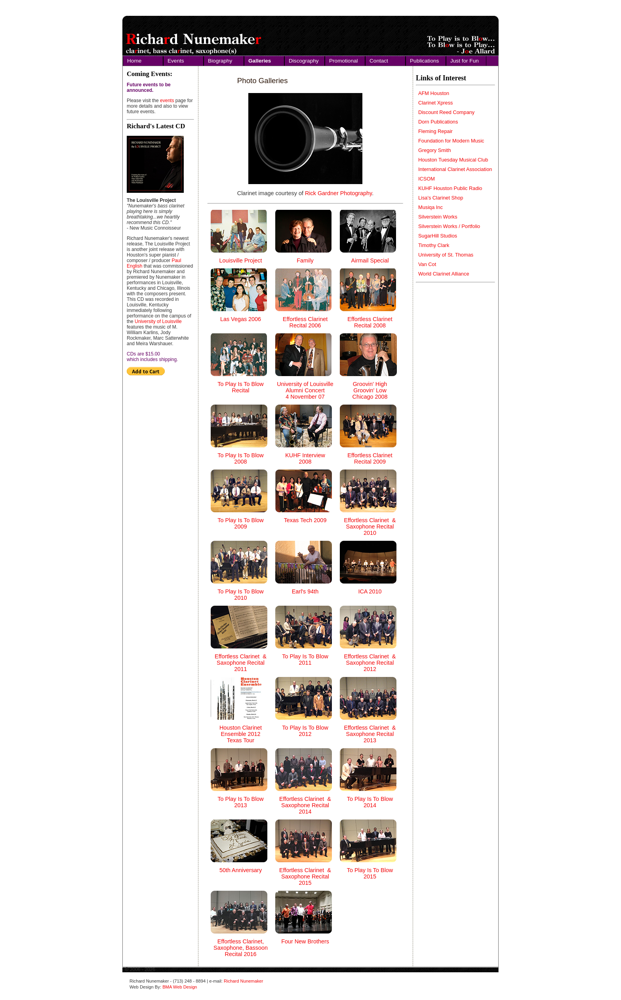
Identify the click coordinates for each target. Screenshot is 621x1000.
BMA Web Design (179, 987)
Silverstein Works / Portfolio (449, 226)
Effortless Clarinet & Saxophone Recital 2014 (305, 805)
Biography (220, 61)
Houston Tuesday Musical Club (453, 160)
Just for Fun (464, 61)
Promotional (343, 61)
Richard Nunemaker (243, 981)
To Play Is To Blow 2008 (240, 458)
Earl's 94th (305, 591)
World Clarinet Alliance (443, 274)
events (167, 100)
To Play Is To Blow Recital (240, 387)
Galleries (259, 61)
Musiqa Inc (430, 207)
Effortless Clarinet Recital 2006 (305, 322)
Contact (379, 61)
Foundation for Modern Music (451, 141)
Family (305, 260)
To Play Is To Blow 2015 (370, 873)
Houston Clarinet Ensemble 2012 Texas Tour (240, 733)
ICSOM (426, 179)
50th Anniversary (240, 870)
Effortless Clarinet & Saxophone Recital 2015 (305, 876)
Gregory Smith (434, 150)
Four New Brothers (305, 941)
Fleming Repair (435, 131)
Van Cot (427, 264)
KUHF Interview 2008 (305, 458)
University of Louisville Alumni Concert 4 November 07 (305, 390)
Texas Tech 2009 (305, 520)
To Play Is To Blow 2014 (370, 802)
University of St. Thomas (445, 255)
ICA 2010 (369, 591)
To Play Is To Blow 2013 (240, 802)
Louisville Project (240, 260)
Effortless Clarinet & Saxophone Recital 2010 (370, 526)
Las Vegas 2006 (240, 319)
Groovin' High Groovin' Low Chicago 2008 (370, 390)
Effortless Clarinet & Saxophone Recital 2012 (370, 662)
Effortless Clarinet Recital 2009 (369, 458)
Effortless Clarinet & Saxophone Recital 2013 (370, 733)
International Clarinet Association (455, 169)
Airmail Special (370, 260)
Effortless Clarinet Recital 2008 (369, 322)
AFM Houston (433, 93)
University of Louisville (158, 321)
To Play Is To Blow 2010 (240, 594)
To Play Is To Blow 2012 (305, 730)
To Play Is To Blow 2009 (240, 523)
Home (134, 61)
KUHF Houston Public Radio (450, 188)
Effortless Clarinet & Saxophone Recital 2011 (241, 662)
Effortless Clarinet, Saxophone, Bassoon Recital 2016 (240, 947)
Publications (424, 61)
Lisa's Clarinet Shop (440, 198)
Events (176, 61)
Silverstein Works (437, 217)
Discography (304, 61)
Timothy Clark (433, 245)
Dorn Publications (438, 122)
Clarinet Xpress (435, 103)
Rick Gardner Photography (338, 193)
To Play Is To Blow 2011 (305, 659)
